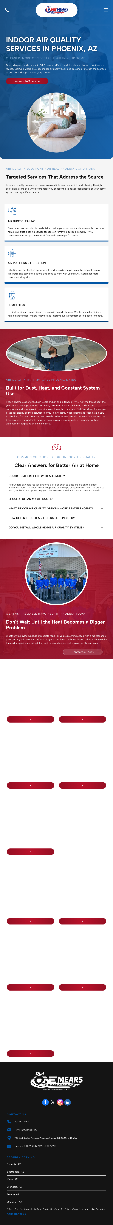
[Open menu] (106, 10)
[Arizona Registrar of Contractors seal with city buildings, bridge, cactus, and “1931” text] (30, 806)
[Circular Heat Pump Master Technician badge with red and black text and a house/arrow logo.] (82, 740)
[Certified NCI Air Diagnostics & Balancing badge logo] (82, 876)
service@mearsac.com (25, 1117)
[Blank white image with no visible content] (7, 11)
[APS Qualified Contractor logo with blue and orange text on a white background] (30, 876)
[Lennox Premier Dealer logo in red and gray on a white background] (30, 740)
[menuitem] (56, 1152)
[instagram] (60, 1090)
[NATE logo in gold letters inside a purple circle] (82, 674)
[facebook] (45, 1090)
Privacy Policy (77, 1218)
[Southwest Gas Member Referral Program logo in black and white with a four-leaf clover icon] (30, 942)
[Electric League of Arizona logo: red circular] (30, 1008)
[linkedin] (67, 1090)
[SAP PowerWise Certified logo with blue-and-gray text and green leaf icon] (82, 942)
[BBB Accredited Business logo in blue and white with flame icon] (30, 674)
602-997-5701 (21, 1109)
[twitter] (53, 1090)
